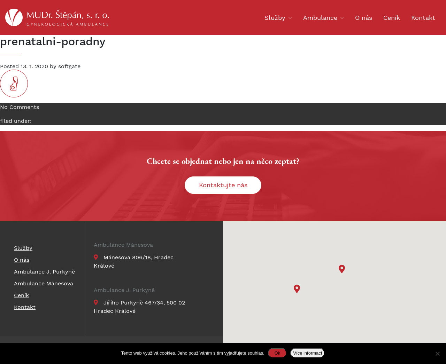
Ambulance (320, 17)
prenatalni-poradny (52, 41)
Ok (277, 353)
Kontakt (423, 17)
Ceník (391, 17)
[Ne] (437, 353)
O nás (363, 17)
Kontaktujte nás (223, 185)
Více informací (307, 353)
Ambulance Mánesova (123, 245)
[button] (343, 269)
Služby (274, 17)
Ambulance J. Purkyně (124, 290)
